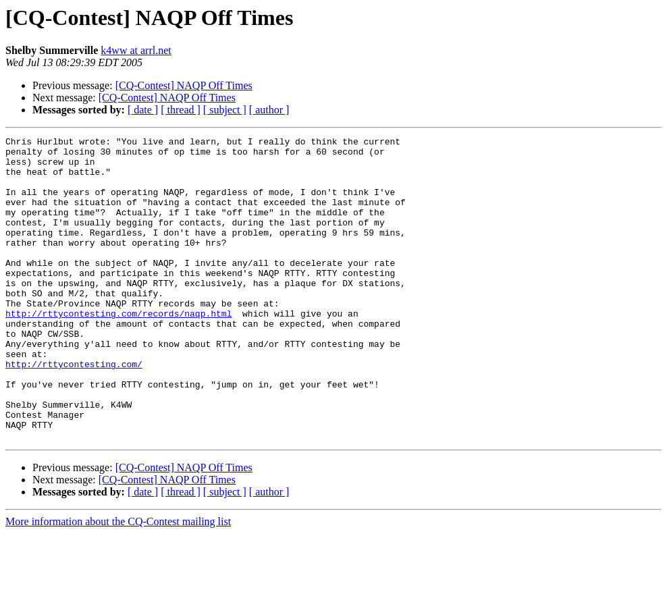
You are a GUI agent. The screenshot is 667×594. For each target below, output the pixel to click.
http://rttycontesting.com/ (73, 410)
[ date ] (143, 109)
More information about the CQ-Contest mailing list (118, 582)
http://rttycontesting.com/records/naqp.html (118, 350)
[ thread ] (181, 109)
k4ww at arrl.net (136, 50)
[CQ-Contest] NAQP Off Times (183, 85)
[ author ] (269, 109)
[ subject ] (224, 109)
